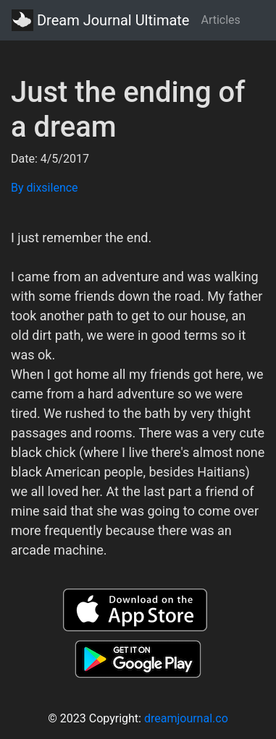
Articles (220, 20)
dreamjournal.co (186, 718)
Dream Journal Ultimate (100, 20)
